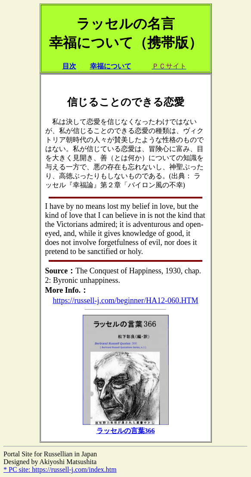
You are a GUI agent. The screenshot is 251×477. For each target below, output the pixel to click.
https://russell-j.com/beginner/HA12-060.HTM (125, 300)
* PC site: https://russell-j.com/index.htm (60, 469)
